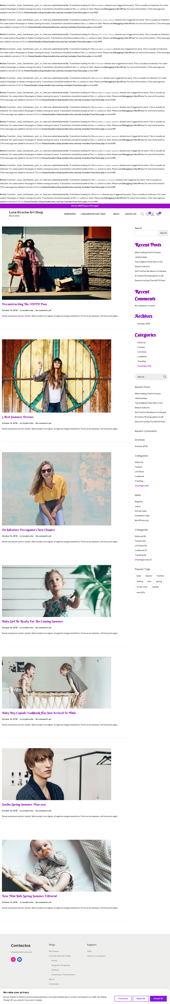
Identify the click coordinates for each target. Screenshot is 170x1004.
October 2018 (143, 324)
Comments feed (142, 516)
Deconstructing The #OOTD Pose (24, 304)
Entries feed (140, 511)
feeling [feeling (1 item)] (140, 581)
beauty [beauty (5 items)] (149, 576)
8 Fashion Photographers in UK (149, 276)
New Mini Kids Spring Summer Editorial (29, 896)
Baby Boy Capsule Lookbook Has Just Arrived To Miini (39, 713)
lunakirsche (28, 310)
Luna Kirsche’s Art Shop (60, 956)
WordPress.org (142, 520)
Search (138, 228)
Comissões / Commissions (63, 975)
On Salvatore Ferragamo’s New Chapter (28, 530)
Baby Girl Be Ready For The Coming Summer (32, 621)
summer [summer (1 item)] (155, 587)
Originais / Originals (61, 965)
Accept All (158, 999)
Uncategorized (144, 366)
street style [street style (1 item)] (142, 587)
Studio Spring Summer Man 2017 (24, 804)
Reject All (141, 999)
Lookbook (142, 357)
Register (139, 502)
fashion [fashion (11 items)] (160, 576)
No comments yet (43, 310)
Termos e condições (96, 956)
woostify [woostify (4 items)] (141, 592)
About (52, 979)
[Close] (168, 989)
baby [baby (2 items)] (139, 576)
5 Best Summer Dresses (17, 417)
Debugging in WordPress (115, 9)
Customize (123, 999)
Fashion (141, 347)
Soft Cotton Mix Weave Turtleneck (150, 271)
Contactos (54, 984)
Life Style (141, 352)
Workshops (54, 951)
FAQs (89, 951)
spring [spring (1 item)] (159, 581)
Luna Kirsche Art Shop (26, 212)
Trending (141, 361)
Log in (137, 506)
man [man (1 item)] (149, 581)
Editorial (141, 343)
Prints (54, 961)
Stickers (55, 970)
